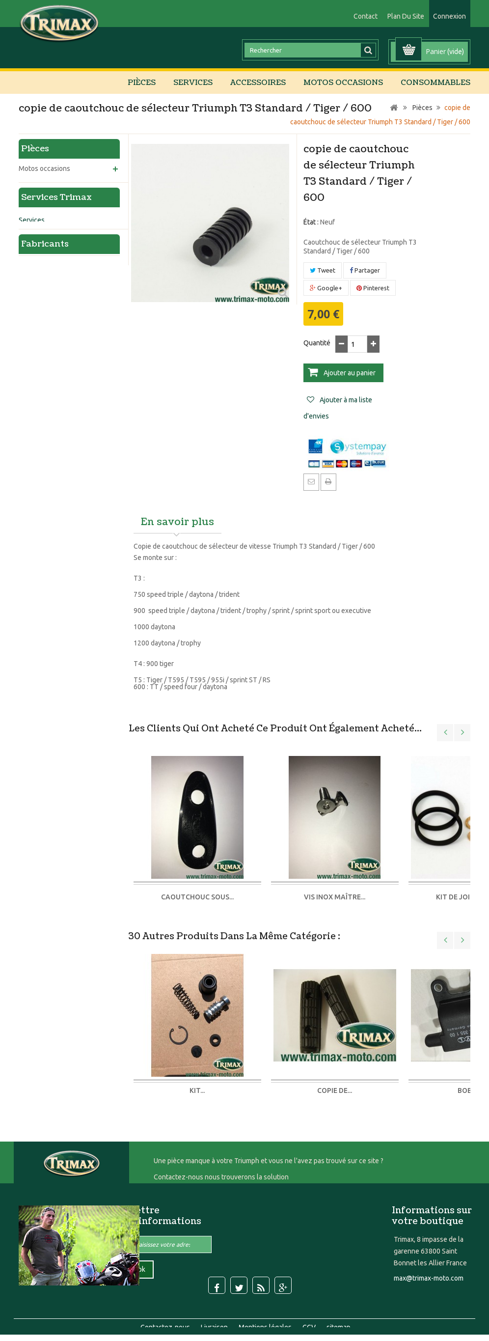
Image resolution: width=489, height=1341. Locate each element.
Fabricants (45, 560)
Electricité (41, 285)
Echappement (47, 318)
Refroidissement (51, 251)
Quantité (316, 343)
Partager (365, 270)
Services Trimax (56, 365)
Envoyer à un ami (311, 481)
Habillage (40, 302)
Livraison (215, 1313)
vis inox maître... (334, 897)
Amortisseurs (39, 457)
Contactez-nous (165, 1313)
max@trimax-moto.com (428, 1278)
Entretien (33, 434)
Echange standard (46, 527)
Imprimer (328, 481)
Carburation (44, 268)
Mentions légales (266, 1313)
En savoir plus (177, 522)
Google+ (326, 287)
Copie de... (334, 1090)
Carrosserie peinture (50, 503)
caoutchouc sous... (197, 897)
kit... (197, 1090)
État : (311, 222)
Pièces (142, 83)
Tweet (322, 270)
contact (365, 16)
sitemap (338, 1313)
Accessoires (258, 83)
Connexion (449, 16)
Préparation (36, 411)
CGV (309, 1313)
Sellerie (30, 480)
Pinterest (372, 287)
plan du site (405, 16)
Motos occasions (343, 83)
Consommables (435, 83)
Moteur (37, 235)
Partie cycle (43, 218)
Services (193, 83)
